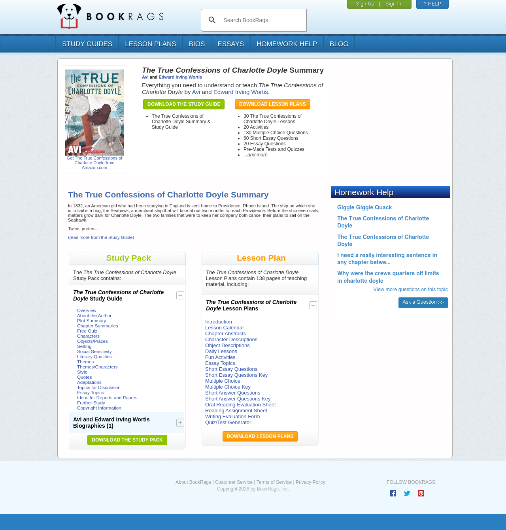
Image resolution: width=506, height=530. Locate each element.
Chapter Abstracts (225, 333)
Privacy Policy (310, 482)
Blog (339, 44)
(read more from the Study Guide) (101, 237)
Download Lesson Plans (272, 104)
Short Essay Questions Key (236, 375)
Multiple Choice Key (228, 387)
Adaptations (89, 382)
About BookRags (193, 482)
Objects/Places (92, 341)
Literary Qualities (94, 356)
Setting (84, 346)
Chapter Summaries (97, 325)
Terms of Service (274, 482)
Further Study (91, 402)
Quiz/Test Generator (228, 422)
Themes (85, 361)
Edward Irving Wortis (180, 77)
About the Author (94, 315)
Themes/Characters (97, 366)
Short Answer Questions (232, 393)
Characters (88, 335)
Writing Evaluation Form (232, 416)
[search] (261, 20)
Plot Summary (91, 320)
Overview (86, 310)
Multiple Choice (222, 381)
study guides (87, 44)
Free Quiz (87, 330)
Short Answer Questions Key (237, 399)
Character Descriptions (231, 339)
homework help (287, 44)
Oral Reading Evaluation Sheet (240, 405)
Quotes (84, 377)
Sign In (393, 4)
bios (197, 44)
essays (230, 44)
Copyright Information (99, 407)
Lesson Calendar (224, 328)
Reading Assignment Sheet (236, 410)
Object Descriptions (227, 345)
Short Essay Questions (231, 369)
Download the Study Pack (127, 440)
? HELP (433, 4)
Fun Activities (220, 357)
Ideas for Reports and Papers (107, 397)
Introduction (218, 322)
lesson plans (150, 44)
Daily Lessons (221, 351)
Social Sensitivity (94, 351)
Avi (145, 77)
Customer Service (234, 482)
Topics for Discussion (99, 387)
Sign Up (365, 4)
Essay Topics (90, 392)
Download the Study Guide (183, 104)
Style (82, 371)
